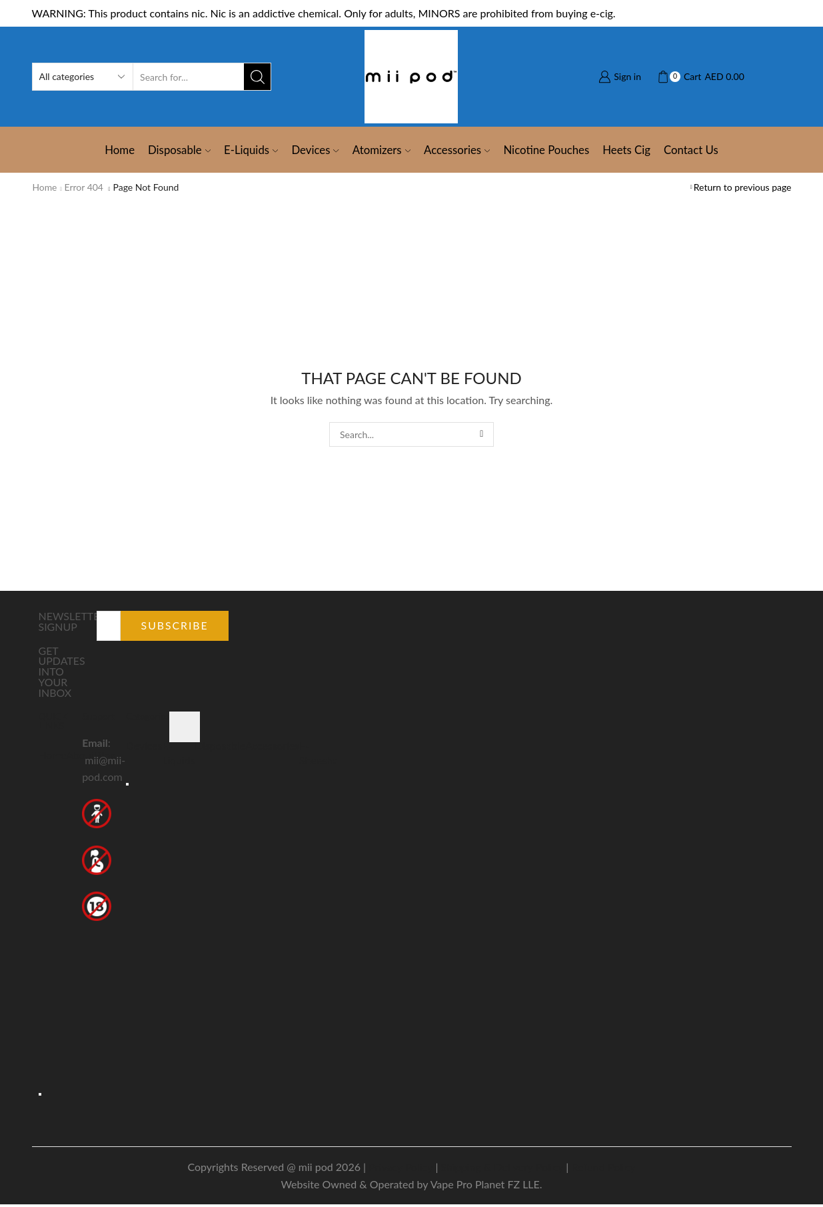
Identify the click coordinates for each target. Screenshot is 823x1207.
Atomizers (382, 150)
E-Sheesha (320, 753)
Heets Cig (626, 150)
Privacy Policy (400, 1169)
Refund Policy (603, 1169)
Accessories (457, 150)
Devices (315, 150)
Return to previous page (743, 187)
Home (120, 150)
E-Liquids (251, 150)
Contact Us (691, 150)
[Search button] (257, 76)
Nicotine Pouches (546, 150)
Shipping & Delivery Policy (501, 1169)
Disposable (179, 150)
